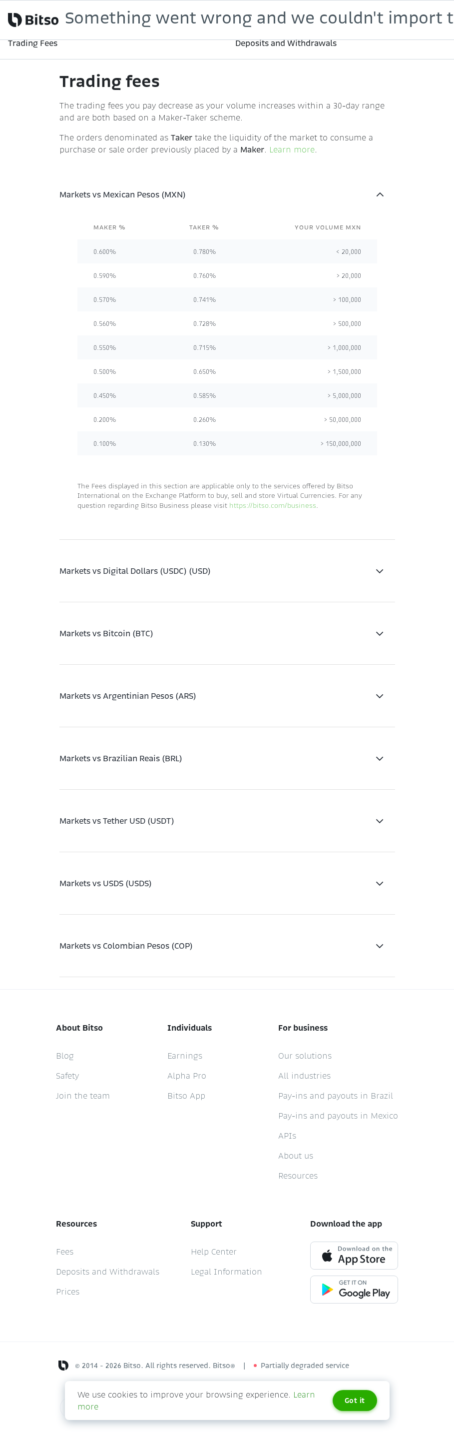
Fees (64, 1252)
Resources (298, 1176)
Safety (67, 1076)
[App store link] (354, 1255)
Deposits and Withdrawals (107, 1272)
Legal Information (226, 1272)
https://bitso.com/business (272, 505)
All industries (304, 1076)
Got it (355, 1400)
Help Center (214, 1252)
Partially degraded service (305, 1365)
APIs (287, 1136)
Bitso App (186, 1096)
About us (295, 1156)
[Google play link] (354, 1289)
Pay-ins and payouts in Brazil (335, 1096)
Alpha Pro (186, 1076)
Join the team (83, 1096)
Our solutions (305, 1056)
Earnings (184, 1056)
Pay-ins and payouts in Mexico (338, 1116)
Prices (67, 1292)
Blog (65, 1056)
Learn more (292, 149)
